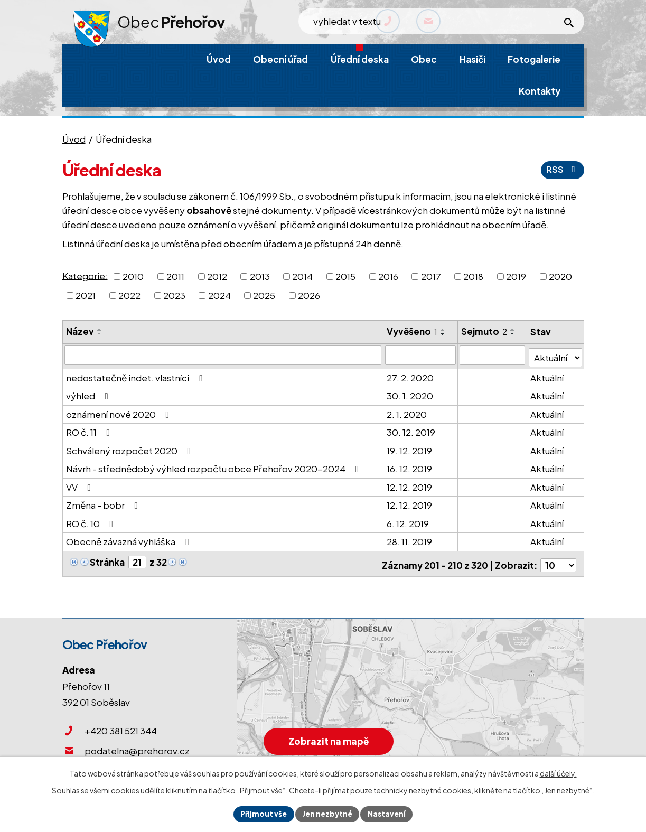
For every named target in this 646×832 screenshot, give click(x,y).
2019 (516, 276)
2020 (560, 276)
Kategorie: (85, 275)
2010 (133, 276)
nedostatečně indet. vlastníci (136, 375)
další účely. (558, 772)
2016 (388, 276)
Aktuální (547, 375)
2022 (129, 295)
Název (80, 331)
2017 (431, 276)
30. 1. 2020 (410, 393)
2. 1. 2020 (407, 411)
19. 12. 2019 (410, 448)
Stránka (107, 560)
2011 (175, 276)
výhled (89, 393)
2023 (174, 295)
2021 (86, 295)
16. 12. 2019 (410, 466)
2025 (264, 295)
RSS (562, 169)
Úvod (74, 139)
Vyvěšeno (412, 331)
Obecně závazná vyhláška (129, 539)
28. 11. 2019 (410, 539)
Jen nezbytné (327, 813)
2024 (219, 295)
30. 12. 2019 (411, 430)
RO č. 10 (91, 521)
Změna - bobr (104, 503)
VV (80, 484)
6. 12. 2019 (408, 521)
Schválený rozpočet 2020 (130, 448)
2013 (260, 276)
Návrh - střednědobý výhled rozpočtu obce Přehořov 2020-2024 (214, 466)
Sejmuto (485, 331)
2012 (217, 276)
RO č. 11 (90, 430)
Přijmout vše (262, 813)
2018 (473, 276)
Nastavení (388, 813)
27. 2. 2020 (410, 375)
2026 (309, 295)
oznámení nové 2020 (119, 411)
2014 (302, 276)
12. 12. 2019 (410, 484)
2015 (345, 276)
